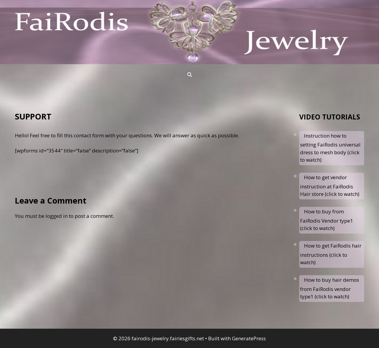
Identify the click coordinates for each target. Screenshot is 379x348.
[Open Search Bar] (189, 74)
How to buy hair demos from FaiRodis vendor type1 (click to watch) (329, 288)
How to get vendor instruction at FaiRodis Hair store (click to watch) (329, 185)
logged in (57, 215)
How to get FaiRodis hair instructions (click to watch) (330, 254)
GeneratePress (249, 338)
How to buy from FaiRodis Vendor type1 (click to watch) (326, 220)
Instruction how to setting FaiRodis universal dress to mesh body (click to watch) (330, 147)
